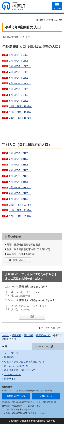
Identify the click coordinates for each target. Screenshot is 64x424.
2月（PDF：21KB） (20, 158)
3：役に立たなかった (19, 295)
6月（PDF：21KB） (20, 181)
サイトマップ (11, 353)
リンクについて (12, 374)
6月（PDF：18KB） (20, 83)
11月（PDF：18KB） (20, 112)
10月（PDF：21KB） (20, 204)
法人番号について (36, 413)
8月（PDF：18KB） (20, 95)
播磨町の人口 (43, 335)
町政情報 (16, 335)
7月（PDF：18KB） (20, 89)
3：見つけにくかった (19, 309)
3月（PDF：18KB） (20, 66)
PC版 (4, 346)
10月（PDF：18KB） (20, 106)
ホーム (5, 335)
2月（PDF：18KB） (20, 60)
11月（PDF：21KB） (20, 210)
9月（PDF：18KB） (20, 100)
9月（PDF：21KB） (20, 199)
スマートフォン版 (43, 346)
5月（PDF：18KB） (20, 77)
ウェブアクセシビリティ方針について (24, 361)
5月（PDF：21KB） (20, 176)
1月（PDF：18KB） (20, 55)
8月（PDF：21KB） (20, 193)
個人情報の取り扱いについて (19, 370)
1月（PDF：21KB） (20, 153)
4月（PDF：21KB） (20, 170)
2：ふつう (34, 292)
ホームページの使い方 (16, 366)
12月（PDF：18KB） (20, 117)
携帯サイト (10, 378)
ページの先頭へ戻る (51, 328)
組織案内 (9, 357)
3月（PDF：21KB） (20, 164)
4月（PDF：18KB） (20, 72)
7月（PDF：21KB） (20, 187)
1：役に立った (15, 292)
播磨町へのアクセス (16, 396)
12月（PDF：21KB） (20, 216)
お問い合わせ (20, 260)
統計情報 (28, 335)
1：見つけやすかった (19, 306)
